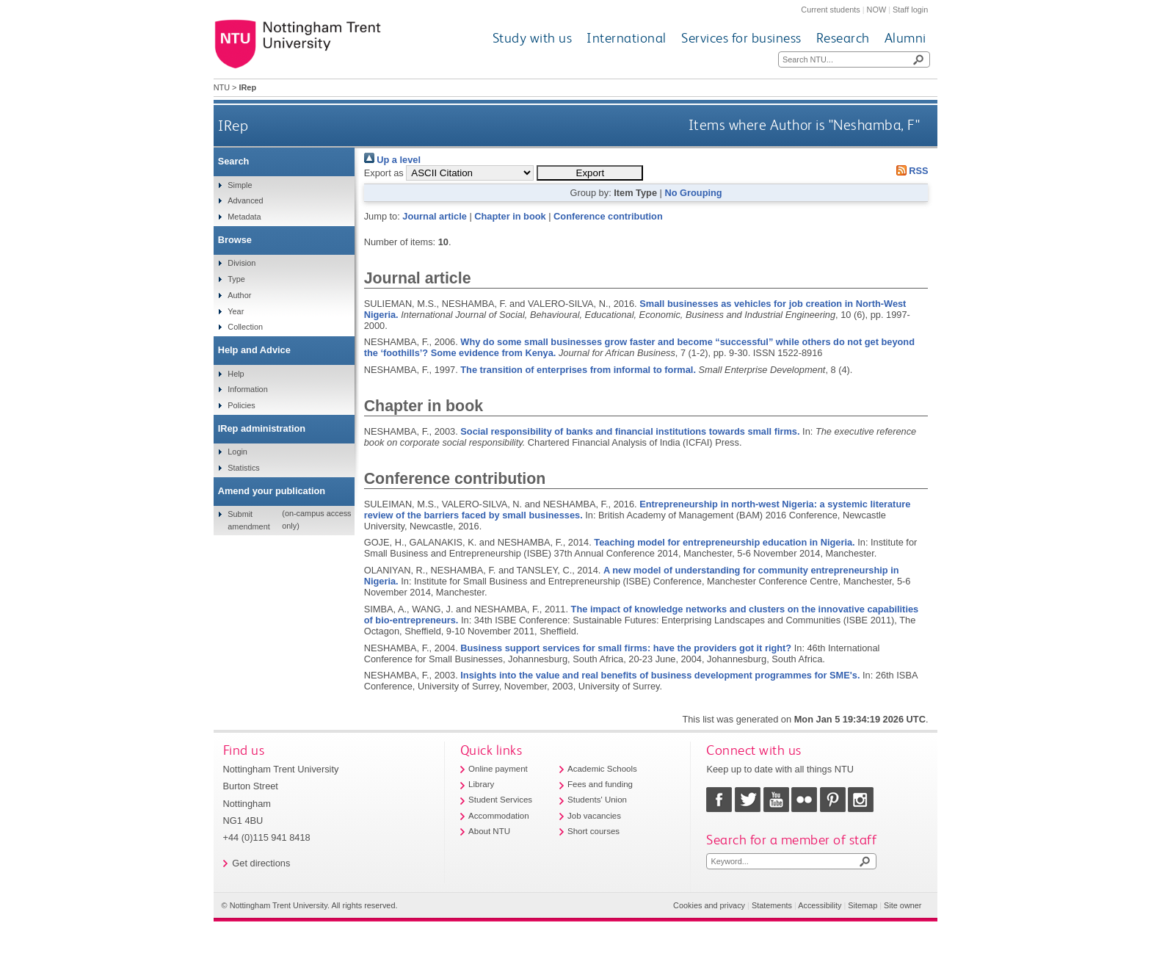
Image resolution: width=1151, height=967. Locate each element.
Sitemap (862, 905)
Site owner (902, 905)
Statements (772, 905)
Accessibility (819, 905)
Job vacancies (594, 815)
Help (236, 373)
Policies (241, 405)
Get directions (261, 863)
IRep (233, 125)
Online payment (498, 768)
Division (241, 262)
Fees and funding (600, 784)
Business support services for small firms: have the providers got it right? (625, 647)
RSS (909, 170)
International (627, 37)
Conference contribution (608, 216)
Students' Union (597, 799)
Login (237, 451)
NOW (877, 9)
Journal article (434, 216)
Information (247, 389)
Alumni (905, 37)
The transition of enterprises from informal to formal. (578, 369)
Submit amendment (248, 520)
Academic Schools (602, 768)
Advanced (245, 200)
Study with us (533, 37)
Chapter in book (509, 216)
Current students (830, 9)
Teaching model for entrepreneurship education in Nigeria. (724, 542)
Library (481, 784)
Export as (384, 172)
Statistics (244, 467)
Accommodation (498, 815)
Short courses (593, 831)
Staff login (910, 9)
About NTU (489, 831)
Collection (245, 326)
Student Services (500, 799)
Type (236, 279)
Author (239, 295)
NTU (222, 87)
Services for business (741, 37)
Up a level (392, 159)
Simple (240, 185)
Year (236, 311)
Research (843, 37)
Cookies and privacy (709, 905)
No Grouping (693, 192)
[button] (590, 173)
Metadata (244, 216)
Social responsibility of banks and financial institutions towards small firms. (629, 431)
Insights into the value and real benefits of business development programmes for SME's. (660, 675)
